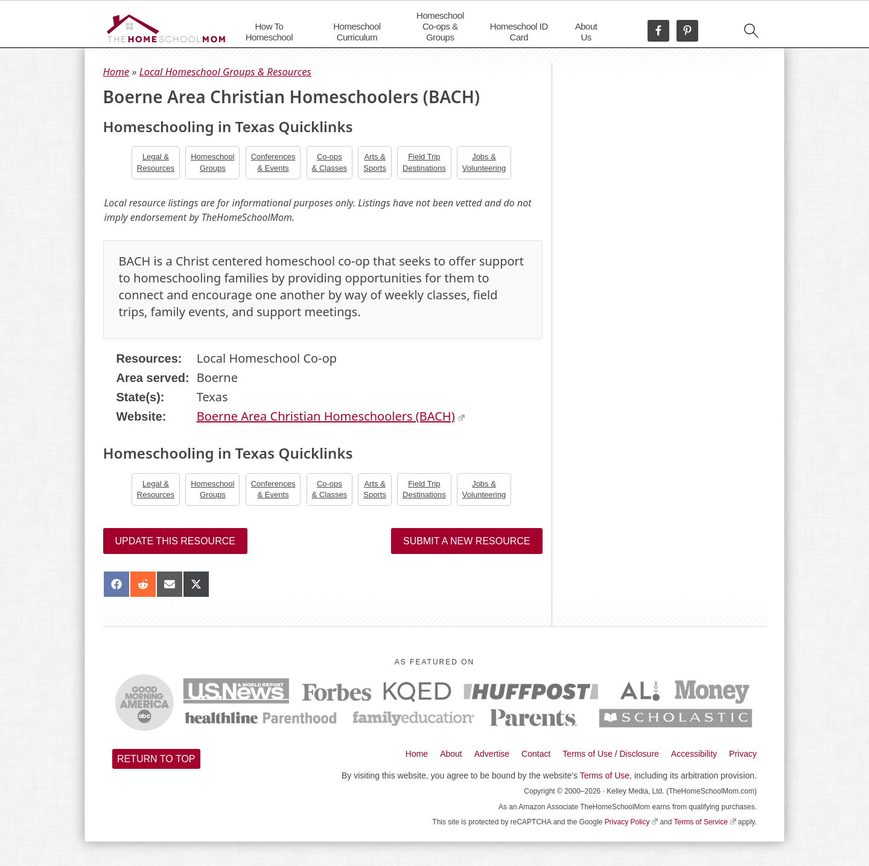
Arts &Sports (374, 162)
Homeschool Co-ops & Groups (439, 26)
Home (116, 71)
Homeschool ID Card (519, 31)
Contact (535, 754)
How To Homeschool (269, 31)
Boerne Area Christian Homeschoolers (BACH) (331, 416)
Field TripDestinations (424, 162)
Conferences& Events (273, 162)
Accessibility (694, 754)
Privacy (743, 754)
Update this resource (175, 541)
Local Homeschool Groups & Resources (225, 71)
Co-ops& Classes (330, 162)
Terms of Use (604, 775)
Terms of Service (705, 822)
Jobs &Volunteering (484, 162)
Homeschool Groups (212, 162)
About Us (586, 31)
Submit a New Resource (466, 541)
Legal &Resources (155, 162)
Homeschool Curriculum (356, 31)
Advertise (491, 754)
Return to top (156, 759)
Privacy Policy (631, 822)
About (451, 754)
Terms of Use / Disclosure (610, 754)
